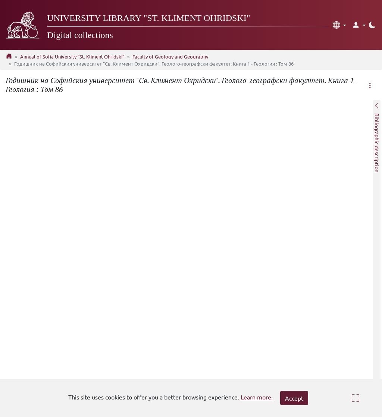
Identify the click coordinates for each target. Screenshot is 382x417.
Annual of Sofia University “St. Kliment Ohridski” (72, 56)
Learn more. (257, 397)
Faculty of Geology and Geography (170, 56)
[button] (339, 25)
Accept (294, 398)
